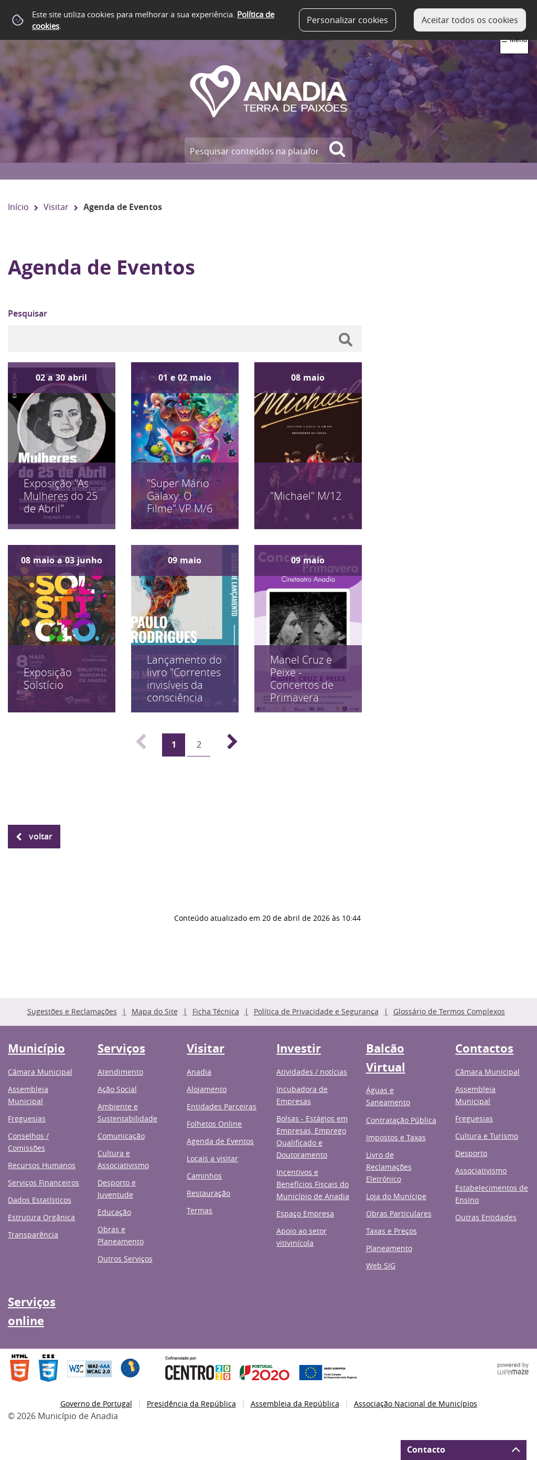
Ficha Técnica (215, 1011)
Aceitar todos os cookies (470, 20)
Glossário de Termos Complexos (449, 1011)
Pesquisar (27, 313)
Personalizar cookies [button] (347, 20)
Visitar (56, 207)
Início (18, 207)
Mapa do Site (155, 1011)
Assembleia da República (295, 1404)
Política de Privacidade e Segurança (316, 1011)
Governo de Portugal (96, 1404)
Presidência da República (191, 1404)
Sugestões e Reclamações (72, 1011)
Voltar (40, 836)
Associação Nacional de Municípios (415, 1404)
